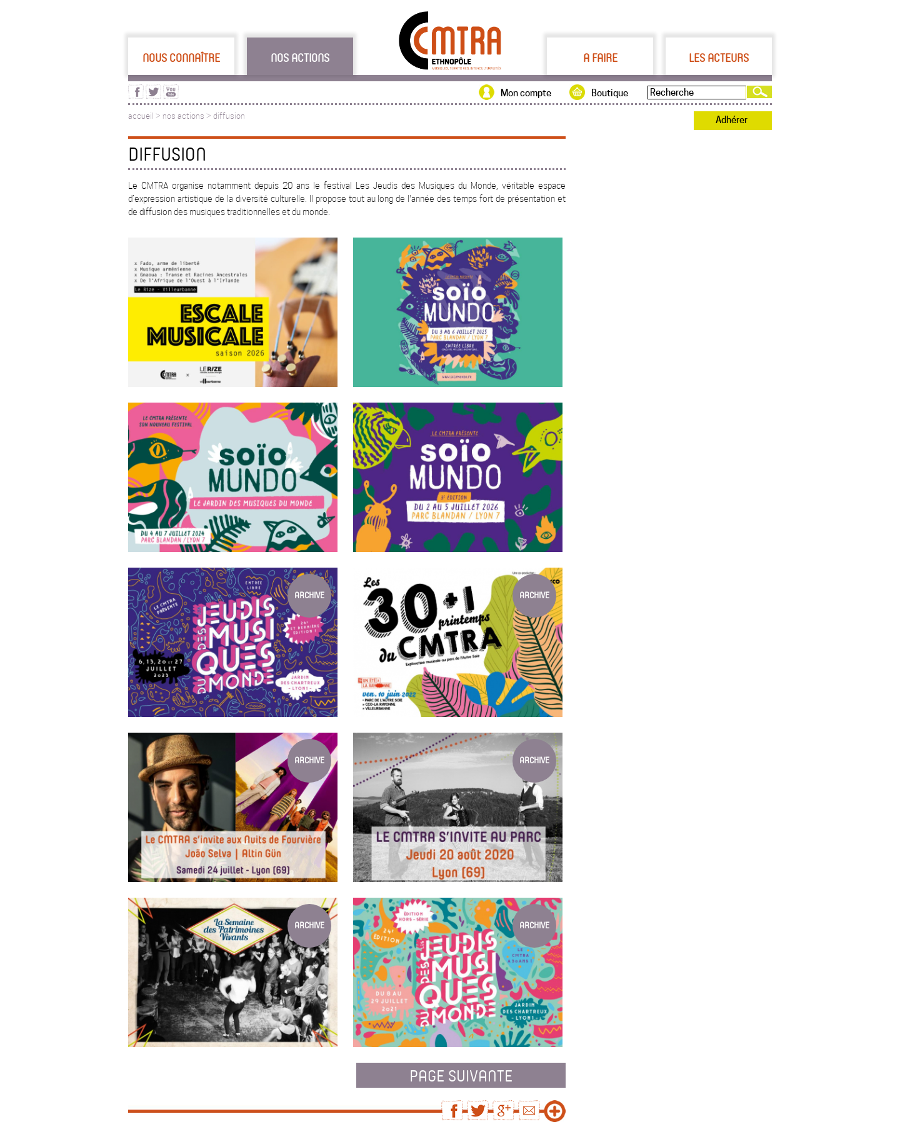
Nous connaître (181, 57)
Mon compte (526, 93)
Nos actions (300, 57)
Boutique (609, 93)
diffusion (229, 116)
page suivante (460, 1075)
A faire (600, 57)
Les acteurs (719, 57)
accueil (141, 116)
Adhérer (732, 120)
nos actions (183, 116)
